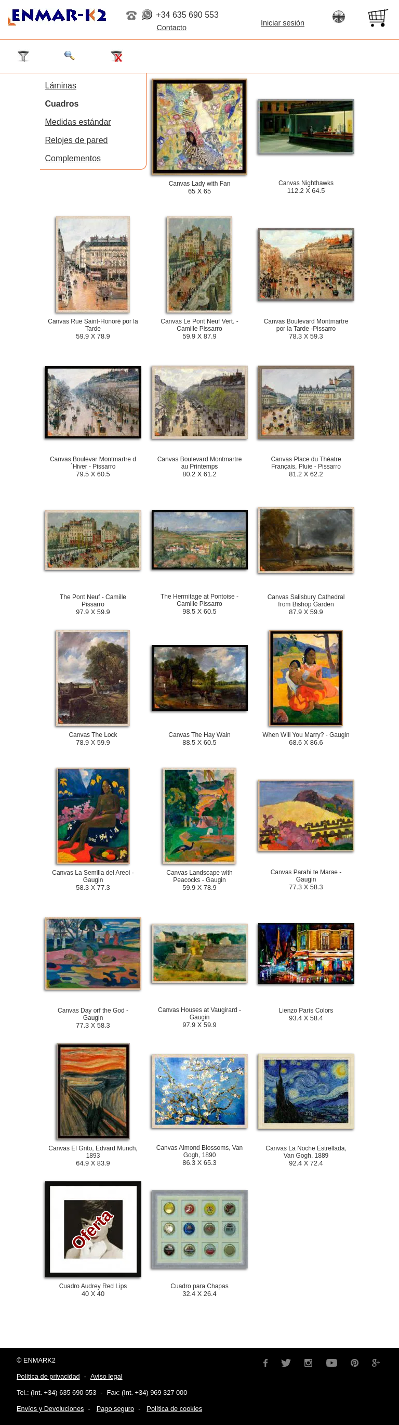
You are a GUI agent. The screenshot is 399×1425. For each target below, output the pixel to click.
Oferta (91, 1229)
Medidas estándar (78, 122)
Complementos (73, 158)
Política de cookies (174, 1409)
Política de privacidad (48, 1376)
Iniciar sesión (282, 23)
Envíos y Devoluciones (50, 1409)
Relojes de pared (76, 140)
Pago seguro (116, 1409)
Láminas (60, 85)
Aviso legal (106, 1376)
